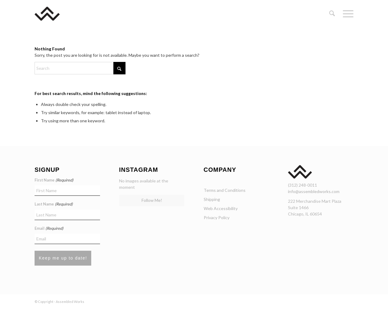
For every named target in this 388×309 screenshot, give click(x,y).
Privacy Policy (216, 217)
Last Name (54, 204)
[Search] (332, 13)
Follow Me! (152, 200)
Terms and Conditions (225, 190)
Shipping (212, 199)
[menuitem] (332, 13)
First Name (54, 180)
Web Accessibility (221, 208)
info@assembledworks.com (314, 191)
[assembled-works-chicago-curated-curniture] (56, 13)
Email (49, 229)
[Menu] (346, 13)
